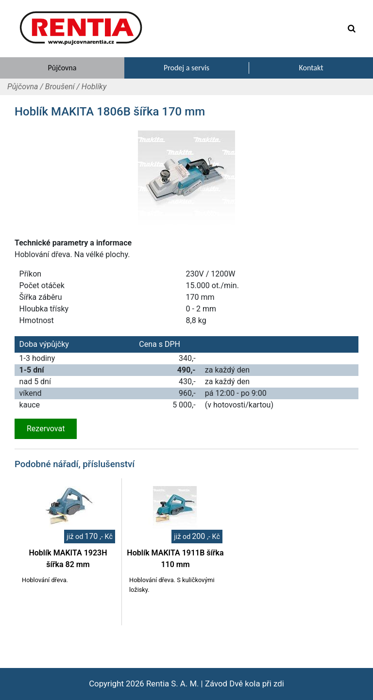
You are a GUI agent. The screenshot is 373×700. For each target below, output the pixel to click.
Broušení (60, 86)
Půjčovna (22, 86)
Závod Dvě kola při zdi (244, 683)
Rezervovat (46, 428)
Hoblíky (94, 86)
